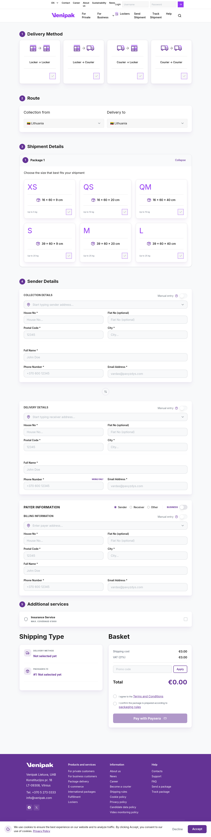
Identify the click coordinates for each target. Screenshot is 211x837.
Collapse (180, 160)
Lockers (73, 801)
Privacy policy (118, 801)
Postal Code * (32, 328)
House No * (31, 313)
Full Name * (31, 350)
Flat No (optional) (118, 313)
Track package (161, 791)
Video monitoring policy (124, 812)
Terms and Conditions (148, 696)
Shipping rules (118, 791)
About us (115, 771)
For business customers (82, 776)
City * (111, 328)
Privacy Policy (41, 831)
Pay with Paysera (150, 718)
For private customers (81, 771)
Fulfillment (74, 796)
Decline (177, 829)
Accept (197, 829)
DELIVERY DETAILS (36, 407)
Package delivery (78, 781)
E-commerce (76, 786)
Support (156, 776)
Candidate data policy (123, 807)
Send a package (161, 786)
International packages (82, 791)
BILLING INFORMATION (39, 516)
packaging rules (130, 707)
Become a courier (120, 786)
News (113, 776)
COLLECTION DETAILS (38, 295)
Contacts (157, 771)
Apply (180, 669)
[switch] (183, 295)
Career (114, 781)
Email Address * (117, 367)
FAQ (154, 781)
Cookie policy (118, 796)
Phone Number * (34, 367)
